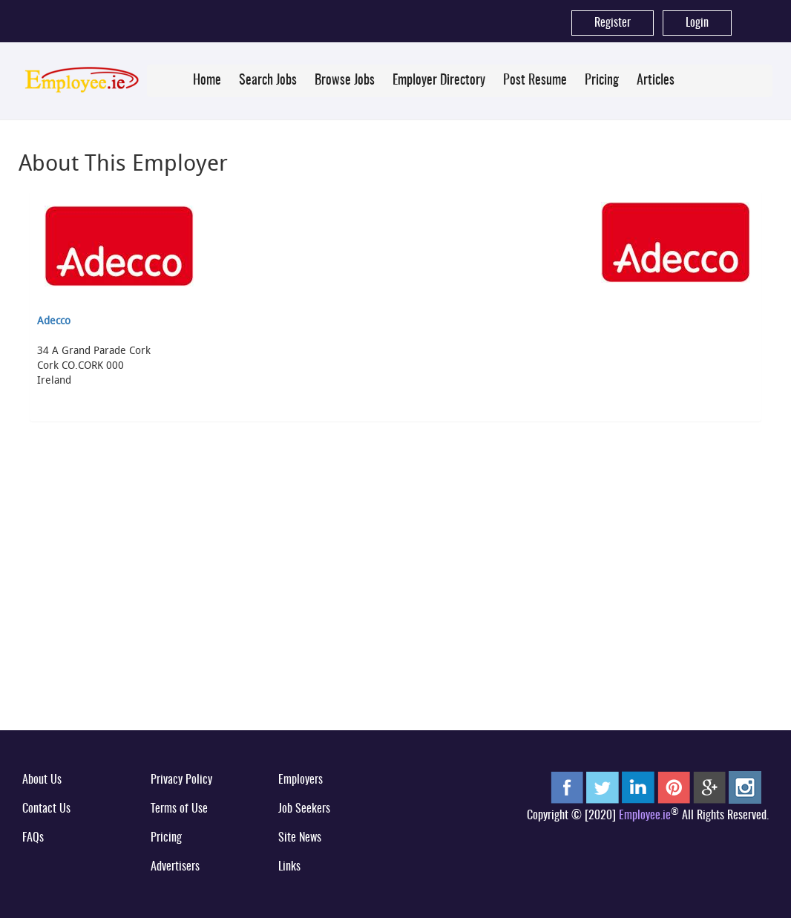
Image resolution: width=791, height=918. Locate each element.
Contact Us (46, 809)
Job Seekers (304, 809)
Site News (299, 838)
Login (697, 23)
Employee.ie (645, 816)
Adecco (53, 320)
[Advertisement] (395, 605)
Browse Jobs (345, 81)
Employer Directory (439, 81)
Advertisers (175, 867)
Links (289, 867)
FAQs (33, 838)
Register (612, 23)
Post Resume (535, 81)
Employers (300, 780)
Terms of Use (179, 809)
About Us (42, 780)
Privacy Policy (181, 780)
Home (207, 81)
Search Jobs (268, 81)
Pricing (602, 81)
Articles (656, 81)
